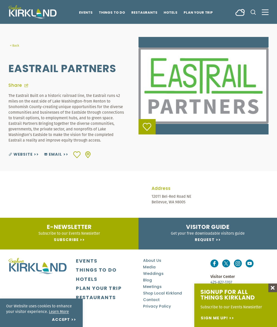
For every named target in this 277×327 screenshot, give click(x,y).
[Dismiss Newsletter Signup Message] (272, 288)
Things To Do (112, 13)
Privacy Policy (157, 306)
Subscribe (66, 240)
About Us (152, 261)
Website (21, 154)
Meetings (152, 287)
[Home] (32, 12)
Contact (151, 300)
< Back (14, 45)
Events (86, 13)
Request (205, 240)
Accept (61, 319)
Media (149, 267)
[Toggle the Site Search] (253, 12)
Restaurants (144, 13)
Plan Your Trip (198, 13)
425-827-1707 (221, 282)
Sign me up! (214, 318)
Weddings (153, 274)
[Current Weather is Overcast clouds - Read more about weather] (240, 12)
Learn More (59, 311)
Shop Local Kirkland (162, 293)
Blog (147, 280)
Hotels (171, 13)
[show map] (88, 154)
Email (53, 154)
